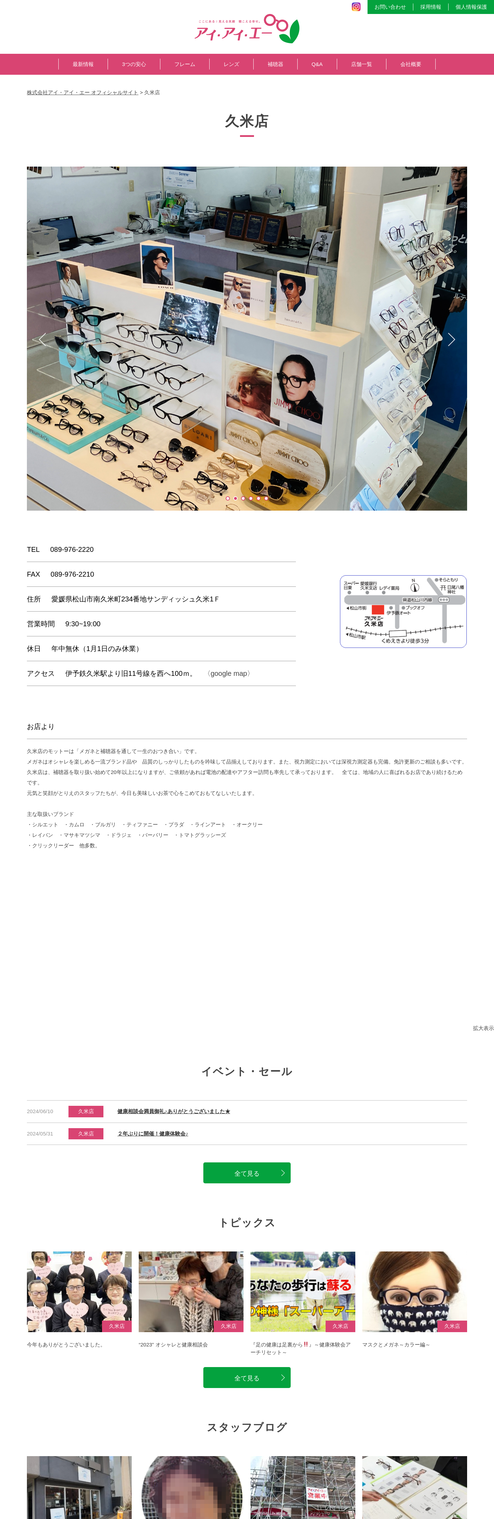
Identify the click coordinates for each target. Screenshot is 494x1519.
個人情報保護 (471, 7)
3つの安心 (134, 64)
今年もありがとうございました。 (66, 1344)
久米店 (86, 1111)
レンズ (231, 64)
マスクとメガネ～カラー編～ (396, 1344)
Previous (42, 339)
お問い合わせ (390, 7)
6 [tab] (266, 498)
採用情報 (430, 7)
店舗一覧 (361, 64)
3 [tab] (243, 498)
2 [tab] (235, 498)
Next (451, 339)
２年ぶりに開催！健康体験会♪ (152, 1133)
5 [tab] (258, 498)
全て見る (247, 1173)
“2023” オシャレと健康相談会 (173, 1344)
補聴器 (275, 64)
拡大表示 (483, 1028)
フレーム (184, 64)
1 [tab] (228, 498)
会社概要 (410, 64)
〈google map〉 (229, 673)
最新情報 (83, 64)
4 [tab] (251, 498)
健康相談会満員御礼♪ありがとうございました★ (173, 1111)
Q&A (317, 64)
